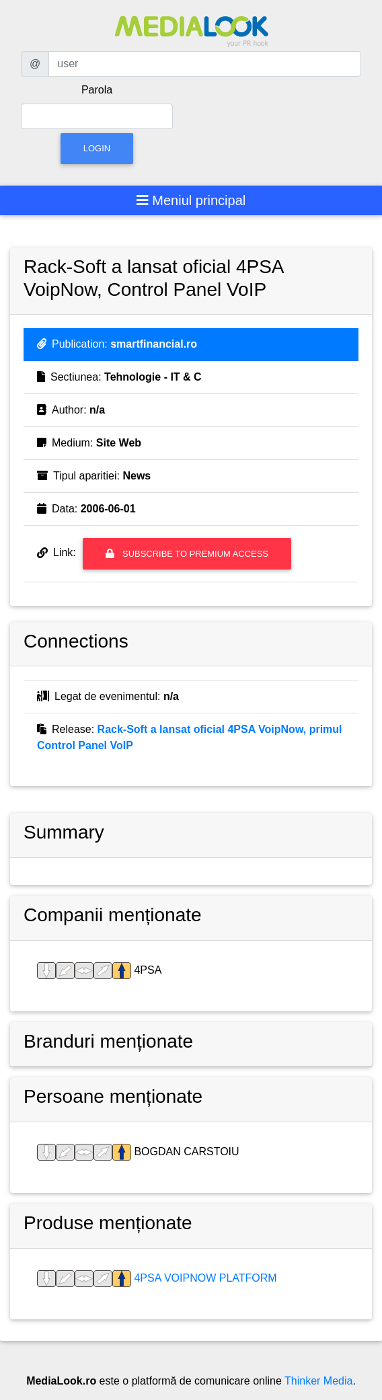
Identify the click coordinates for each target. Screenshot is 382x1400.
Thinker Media (318, 1381)
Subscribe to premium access (187, 554)
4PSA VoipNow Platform (204, 1278)
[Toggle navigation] (191, 200)
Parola (96, 89)
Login (96, 148)
